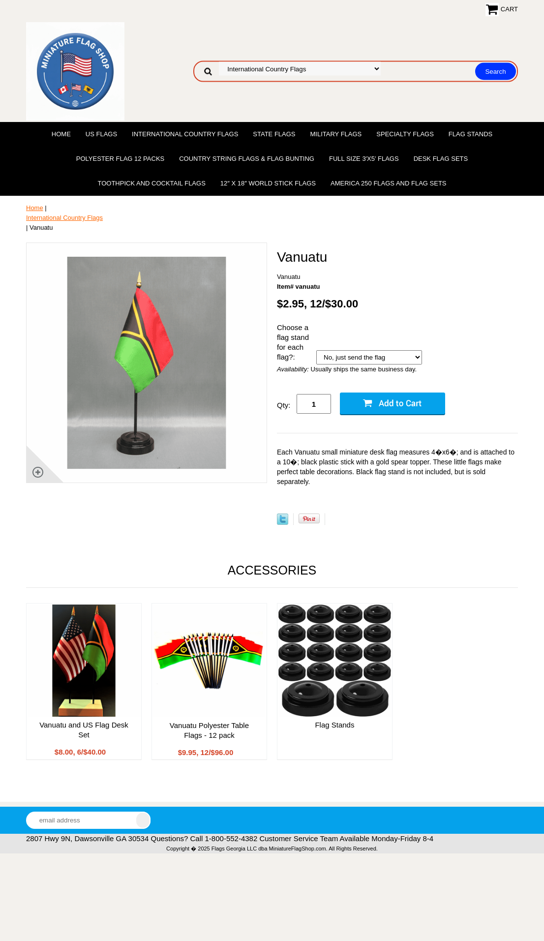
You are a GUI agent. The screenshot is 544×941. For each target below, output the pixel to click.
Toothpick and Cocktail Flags (151, 183)
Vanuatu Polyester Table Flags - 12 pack (209, 730)
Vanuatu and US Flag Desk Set (83, 730)
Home (61, 134)
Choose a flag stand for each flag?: (293, 342)
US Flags (101, 134)
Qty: (284, 405)
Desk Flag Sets (441, 158)
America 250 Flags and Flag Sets (389, 183)
